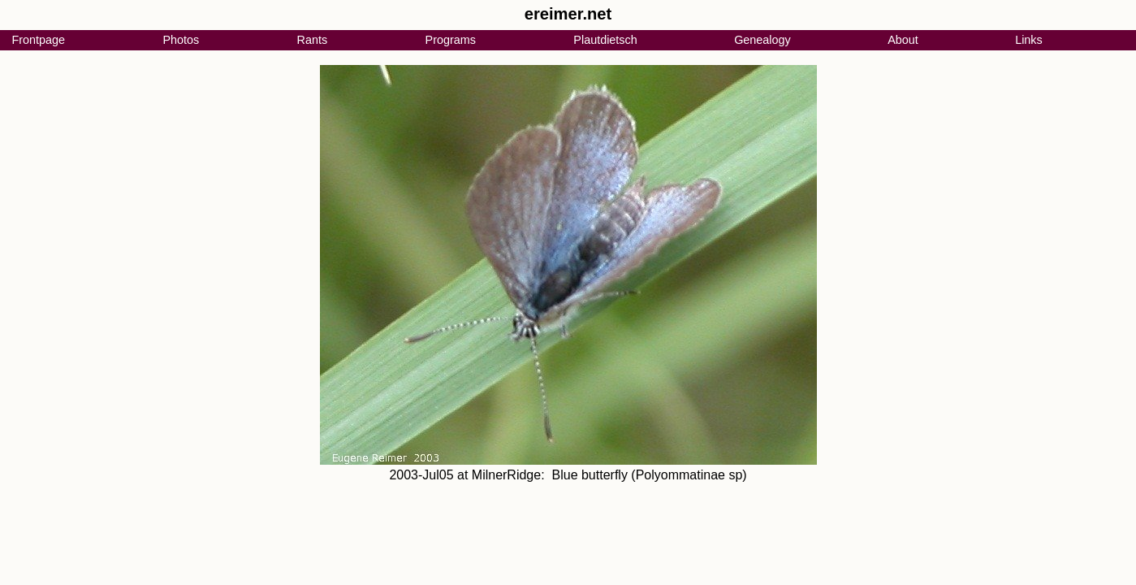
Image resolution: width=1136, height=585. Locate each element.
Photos (180, 39)
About (903, 39)
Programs (450, 39)
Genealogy (762, 39)
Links (1029, 39)
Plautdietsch (605, 39)
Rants (312, 39)
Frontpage (38, 39)
